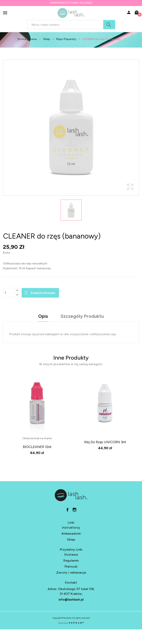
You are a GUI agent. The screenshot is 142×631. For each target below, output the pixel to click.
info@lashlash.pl (71, 599)
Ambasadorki (71, 533)
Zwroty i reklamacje (71, 572)
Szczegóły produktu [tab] (82, 316)
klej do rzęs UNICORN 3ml (105, 442)
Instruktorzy (71, 527)
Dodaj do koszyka (43, 293)
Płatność (71, 566)
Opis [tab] (43, 316)
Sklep (71, 539)
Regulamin (71, 560)
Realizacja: (71, 623)
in (74, 509)
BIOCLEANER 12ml (37, 447)
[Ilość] (9, 293)
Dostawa (71, 554)
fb (67, 509)
